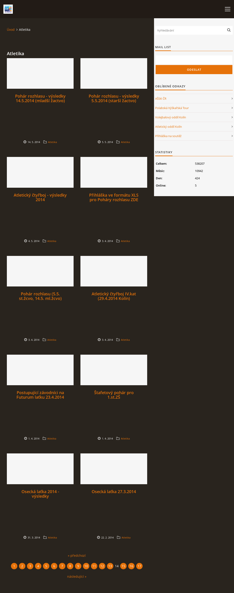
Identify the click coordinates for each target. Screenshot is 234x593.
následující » (76, 576)
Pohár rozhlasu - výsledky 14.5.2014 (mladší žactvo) (40, 98)
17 (139, 566)
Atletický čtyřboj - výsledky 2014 (40, 197)
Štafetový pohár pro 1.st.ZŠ (114, 394)
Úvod (11, 29)
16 (131, 566)
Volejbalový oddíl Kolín (170, 117)
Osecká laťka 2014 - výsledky (40, 493)
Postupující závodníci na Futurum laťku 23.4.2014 (40, 394)
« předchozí (77, 555)
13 (110, 566)
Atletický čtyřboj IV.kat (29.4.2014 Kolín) (114, 296)
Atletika (52, 142)
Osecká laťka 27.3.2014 (114, 491)
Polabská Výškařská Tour (172, 108)
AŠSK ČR (160, 98)
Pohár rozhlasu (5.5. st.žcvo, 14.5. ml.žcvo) (40, 296)
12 (102, 566)
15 (123, 566)
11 (94, 566)
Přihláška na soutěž (168, 136)
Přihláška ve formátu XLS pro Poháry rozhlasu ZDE (113, 197)
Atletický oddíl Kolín (168, 127)
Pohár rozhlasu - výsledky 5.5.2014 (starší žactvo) (114, 98)
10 (86, 566)
